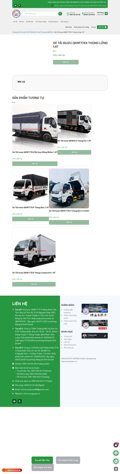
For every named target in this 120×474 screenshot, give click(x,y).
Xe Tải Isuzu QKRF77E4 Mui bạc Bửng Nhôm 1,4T (34, 152)
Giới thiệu (68, 27)
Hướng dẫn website (68, 311)
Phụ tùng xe (64, 22)
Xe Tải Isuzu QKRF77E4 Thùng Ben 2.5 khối (69, 211)
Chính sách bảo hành (70, 316)
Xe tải (15, 22)
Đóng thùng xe (53, 22)
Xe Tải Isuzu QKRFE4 (45, 32)
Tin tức (93, 27)
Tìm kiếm (60, 14)
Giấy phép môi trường (81, 27)
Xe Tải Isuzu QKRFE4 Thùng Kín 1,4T (74, 141)
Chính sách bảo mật (70, 322)
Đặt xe (66, 62)
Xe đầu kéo (29, 22)
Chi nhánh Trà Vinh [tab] (43, 467)
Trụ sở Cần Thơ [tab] (42, 460)
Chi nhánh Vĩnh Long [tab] (68, 460)
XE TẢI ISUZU (32, 32)
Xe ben (21, 22)
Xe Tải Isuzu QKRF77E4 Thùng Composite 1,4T (34, 273)
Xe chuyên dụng (41, 22)
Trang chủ (16, 32)
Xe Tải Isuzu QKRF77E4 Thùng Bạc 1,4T (30, 207)
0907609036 (14, 470)
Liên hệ (101, 27)
